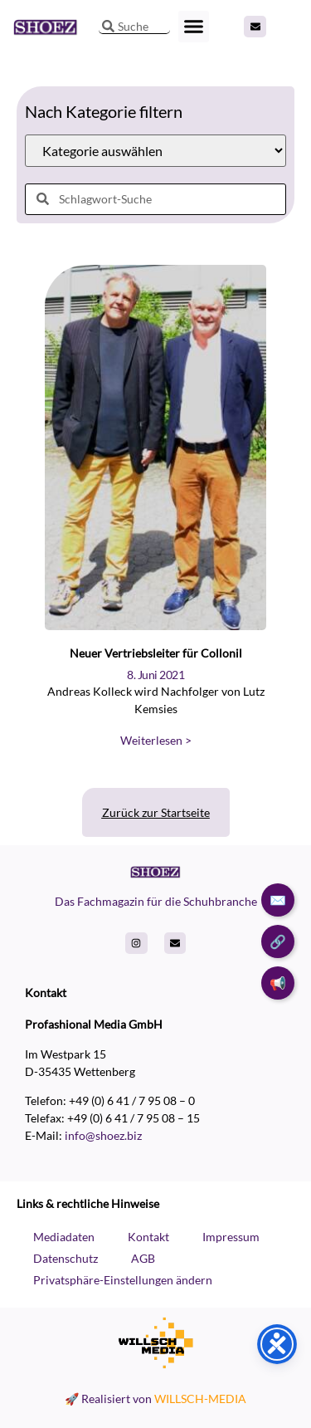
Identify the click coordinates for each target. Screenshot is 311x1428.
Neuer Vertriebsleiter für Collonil (156, 653)
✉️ (278, 899)
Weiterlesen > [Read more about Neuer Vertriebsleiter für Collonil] (156, 740)
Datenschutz (65, 1258)
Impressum (231, 1237)
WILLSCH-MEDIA (200, 1398)
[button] (194, 26)
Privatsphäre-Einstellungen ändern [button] (122, 1280)
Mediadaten (64, 1237)
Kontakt (148, 1237)
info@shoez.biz (103, 1135)
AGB (143, 1258)
